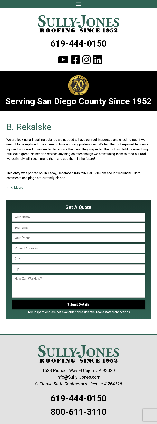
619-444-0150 (78, 43)
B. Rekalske (29, 127)
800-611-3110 (78, 412)
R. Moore (14, 187)
